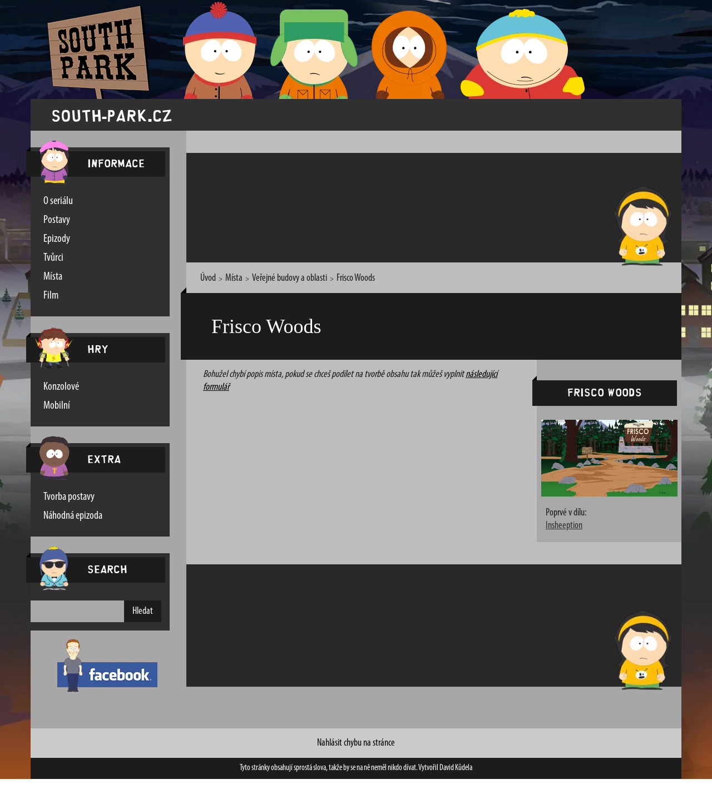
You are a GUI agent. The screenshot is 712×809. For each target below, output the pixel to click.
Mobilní (56, 405)
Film (50, 295)
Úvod (208, 278)
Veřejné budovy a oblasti (289, 278)
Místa (52, 276)
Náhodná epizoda (72, 516)
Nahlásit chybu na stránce (356, 743)
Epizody (56, 239)
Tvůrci (53, 258)
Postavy (56, 220)
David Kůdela (455, 768)
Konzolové (61, 387)
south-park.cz (111, 114)
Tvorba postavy (69, 497)
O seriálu (58, 201)
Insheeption (564, 526)
